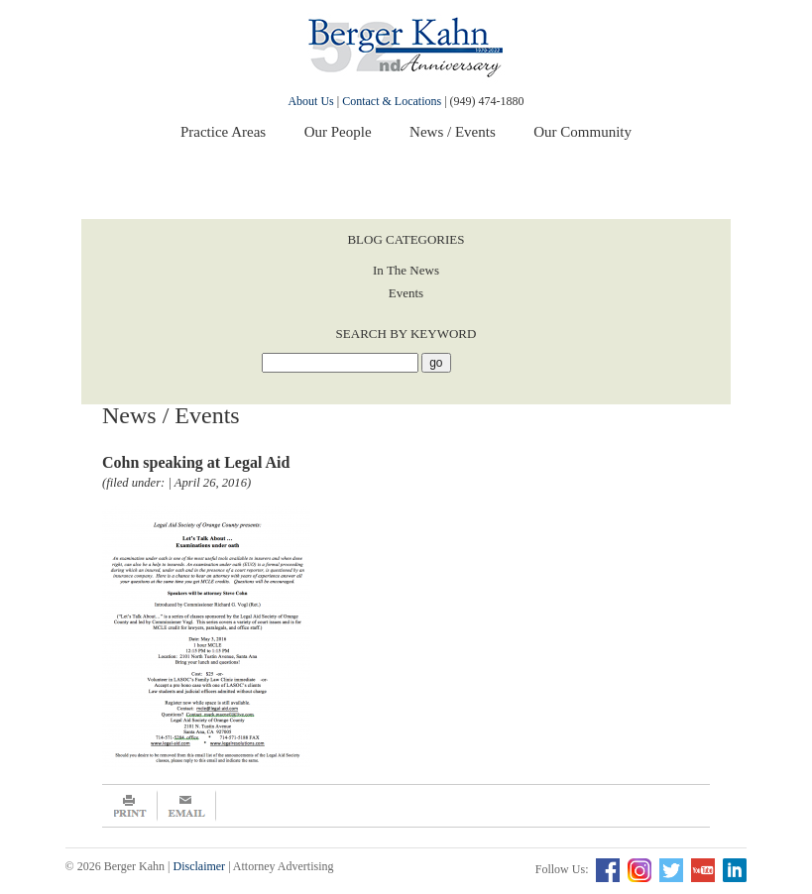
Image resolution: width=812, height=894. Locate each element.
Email (187, 806)
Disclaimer (199, 866)
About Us (310, 101)
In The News (406, 270)
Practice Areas (223, 132)
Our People (338, 132)
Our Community (582, 132)
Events (406, 292)
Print (130, 806)
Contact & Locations (391, 101)
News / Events (452, 132)
